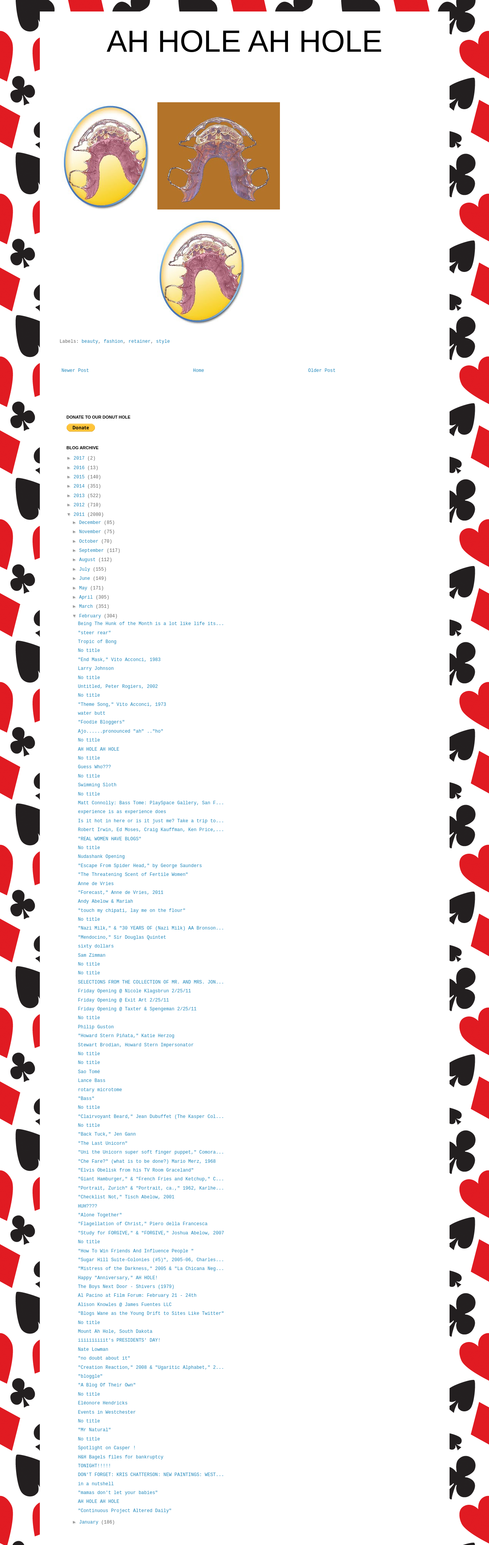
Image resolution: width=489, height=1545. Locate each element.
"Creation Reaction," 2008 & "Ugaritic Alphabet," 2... (151, 1367)
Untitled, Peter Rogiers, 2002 (118, 686)
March (87, 606)
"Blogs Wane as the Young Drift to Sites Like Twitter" (151, 1313)
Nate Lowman (93, 1349)
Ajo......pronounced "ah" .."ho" (120, 731)
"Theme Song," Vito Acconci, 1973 (122, 704)
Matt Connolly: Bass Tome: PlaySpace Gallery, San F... (151, 803)
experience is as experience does (122, 812)
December (91, 522)
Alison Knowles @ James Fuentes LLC (125, 1305)
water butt (91, 713)
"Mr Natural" (94, 1430)
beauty (90, 341)
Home (198, 370)
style (163, 341)
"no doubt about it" (104, 1358)
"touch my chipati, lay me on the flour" (131, 910)
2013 (80, 496)
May (84, 588)
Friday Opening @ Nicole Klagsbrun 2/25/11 (134, 991)
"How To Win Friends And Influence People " (135, 1251)
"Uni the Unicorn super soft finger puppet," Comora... (151, 1152)
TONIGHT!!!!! (94, 1466)
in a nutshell (96, 1484)
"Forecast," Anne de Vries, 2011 (120, 892)
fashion (113, 341)
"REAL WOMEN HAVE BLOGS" (109, 839)
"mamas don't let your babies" (118, 1493)
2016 (80, 468)
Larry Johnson (96, 668)
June (86, 578)
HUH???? (87, 1206)
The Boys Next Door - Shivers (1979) (126, 1287)
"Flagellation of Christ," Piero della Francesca (142, 1224)
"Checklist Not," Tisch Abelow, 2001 (126, 1197)
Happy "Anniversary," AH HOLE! (118, 1278)
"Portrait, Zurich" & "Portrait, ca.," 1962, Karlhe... (151, 1188)
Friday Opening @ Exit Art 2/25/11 (123, 1000)
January (90, 1522)
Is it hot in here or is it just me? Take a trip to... (151, 821)
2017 (80, 458)
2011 (80, 514)
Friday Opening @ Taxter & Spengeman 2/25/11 (137, 1009)
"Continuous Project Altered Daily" (125, 1511)
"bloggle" (90, 1376)
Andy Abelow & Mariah (105, 901)
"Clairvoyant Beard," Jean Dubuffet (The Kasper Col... (151, 1116)
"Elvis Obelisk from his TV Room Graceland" (135, 1170)
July (86, 569)
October (90, 541)
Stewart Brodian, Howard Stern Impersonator (135, 1045)
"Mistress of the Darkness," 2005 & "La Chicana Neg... (151, 1269)
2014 (80, 486)
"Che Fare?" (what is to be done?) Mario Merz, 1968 (147, 1161)
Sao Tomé (89, 1072)
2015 (80, 477)
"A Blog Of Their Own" (107, 1385)
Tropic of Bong (97, 642)
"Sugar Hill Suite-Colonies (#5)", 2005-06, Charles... (151, 1260)
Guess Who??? (94, 767)
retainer (140, 341)
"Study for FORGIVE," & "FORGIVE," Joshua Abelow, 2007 (151, 1233)
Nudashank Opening (101, 856)
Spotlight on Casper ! (107, 1448)
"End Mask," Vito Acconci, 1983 (119, 660)
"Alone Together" (100, 1215)
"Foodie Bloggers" (101, 722)
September (92, 550)
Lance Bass (91, 1080)
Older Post (321, 370)
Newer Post (75, 370)
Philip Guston (96, 1027)
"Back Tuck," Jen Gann (107, 1134)
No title (89, 650)
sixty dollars (96, 946)
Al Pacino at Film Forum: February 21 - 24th (137, 1295)
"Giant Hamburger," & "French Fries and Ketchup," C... (151, 1179)
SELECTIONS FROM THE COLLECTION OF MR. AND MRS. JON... (151, 982)
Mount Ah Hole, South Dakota (115, 1331)
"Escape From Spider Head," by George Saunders (140, 866)
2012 (80, 505)
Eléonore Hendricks (103, 1403)
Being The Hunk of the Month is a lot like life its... (151, 624)
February (91, 616)
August (88, 560)
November (91, 532)
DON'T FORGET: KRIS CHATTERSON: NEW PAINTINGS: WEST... (151, 1475)
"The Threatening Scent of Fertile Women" (133, 874)
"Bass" (86, 1098)
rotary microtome (100, 1090)
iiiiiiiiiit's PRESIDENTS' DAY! (119, 1340)
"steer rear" (94, 633)
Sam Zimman (91, 955)
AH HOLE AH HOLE (244, 41)
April (87, 597)
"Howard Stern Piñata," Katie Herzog (126, 1036)
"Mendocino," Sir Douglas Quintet (122, 937)
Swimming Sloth (97, 785)
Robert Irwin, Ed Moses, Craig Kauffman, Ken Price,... (151, 830)
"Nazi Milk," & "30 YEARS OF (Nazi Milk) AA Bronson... (151, 928)
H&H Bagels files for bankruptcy (120, 1457)
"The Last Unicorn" (103, 1143)
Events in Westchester (107, 1412)
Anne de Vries (96, 884)
